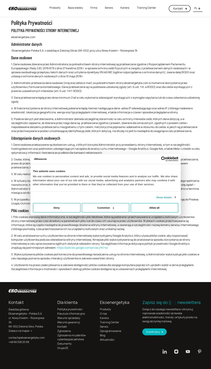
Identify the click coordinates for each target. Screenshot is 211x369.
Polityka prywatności (70, 309)
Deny (57, 207)
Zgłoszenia (64, 331)
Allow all (154, 207)
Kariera (124, 8)
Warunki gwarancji (68, 322)
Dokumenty (64, 343)
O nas (103, 313)
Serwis (109, 8)
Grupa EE (62, 348)
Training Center (146, 8)
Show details (164, 197)
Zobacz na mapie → (20, 331)
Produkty (54, 8)
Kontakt (62, 326)
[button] (197, 8)
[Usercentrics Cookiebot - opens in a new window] (163, 158)
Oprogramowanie (110, 331)
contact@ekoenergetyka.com (27, 337)
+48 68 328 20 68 (19, 342)
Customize (105, 207)
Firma (93, 8)
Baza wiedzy (75, 8)
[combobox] (197, 8)
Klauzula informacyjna (71, 313)
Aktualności (107, 339)
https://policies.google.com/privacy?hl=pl (82, 248)
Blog (102, 335)
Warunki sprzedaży (68, 318)
